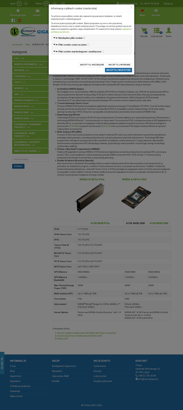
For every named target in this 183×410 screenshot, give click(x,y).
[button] (68, 38)
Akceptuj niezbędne (92, 65)
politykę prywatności (60, 32)
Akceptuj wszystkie (118, 70)
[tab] (91, 38)
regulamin (126, 29)
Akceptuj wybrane (119, 65)
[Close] (131, 7)
